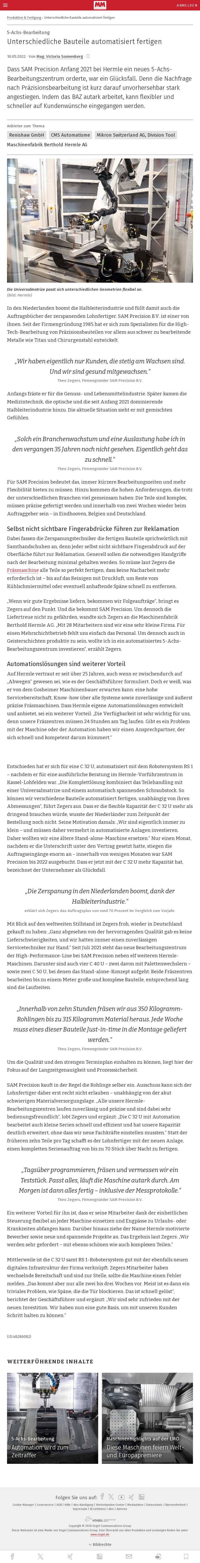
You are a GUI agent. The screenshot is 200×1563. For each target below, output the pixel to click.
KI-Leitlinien (98, 1509)
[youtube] (120, 1498)
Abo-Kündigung (83, 1505)
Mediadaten (135, 1505)
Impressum (80, 1509)
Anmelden (187, 5)
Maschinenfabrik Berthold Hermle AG (47, 145)
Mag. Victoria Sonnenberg (59, 56)
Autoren (122, 1509)
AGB (60, 1505)
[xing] (70, 1556)
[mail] (129, 1557)
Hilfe (68, 1505)
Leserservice (45, 1505)
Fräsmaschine (23, 570)
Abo (112, 1509)
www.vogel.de (100, 1534)
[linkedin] (100, 1556)
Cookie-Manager (23, 1505)
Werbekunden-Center (110, 1505)
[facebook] (13, 1557)
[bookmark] (88, 56)
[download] (158, 1556)
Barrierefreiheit (175, 1505)
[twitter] (41, 1556)
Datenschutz (154, 1505)
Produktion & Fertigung (24, 18)
